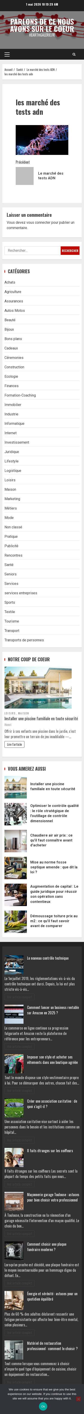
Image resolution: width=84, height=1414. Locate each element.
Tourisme (11, 621)
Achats (9, 282)
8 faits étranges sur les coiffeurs (50, 1150)
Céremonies (14, 358)
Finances (11, 386)
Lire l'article (14, 744)
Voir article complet (19, 997)
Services (11, 583)
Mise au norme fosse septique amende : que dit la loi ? (15, 868)
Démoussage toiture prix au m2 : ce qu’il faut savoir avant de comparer (15, 922)
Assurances (13, 301)
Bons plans (13, 339)
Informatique (14, 423)
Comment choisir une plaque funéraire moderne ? (46, 1246)
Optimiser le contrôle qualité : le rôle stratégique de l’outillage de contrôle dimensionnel (15, 814)
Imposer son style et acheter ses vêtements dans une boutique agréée (52, 1059)
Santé (8, 565)
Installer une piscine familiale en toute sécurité (41, 718)
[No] (78, 1399)
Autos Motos (14, 310)
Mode (9, 518)
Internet (10, 433)
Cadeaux (11, 348)
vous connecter (38, 222)
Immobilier (12, 405)
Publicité (11, 546)
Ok (43, 1406)
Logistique (12, 470)
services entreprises (20, 593)
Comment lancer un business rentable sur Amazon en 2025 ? (53, 1010)
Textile (9, 612)
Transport (11, 631)
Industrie (11, 414)
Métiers (10, 508)
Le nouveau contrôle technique (48, 958)
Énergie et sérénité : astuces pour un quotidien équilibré (52, 1296)
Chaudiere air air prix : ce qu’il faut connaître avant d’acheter (15, 841)
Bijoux (9, 329)
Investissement (16, 442)
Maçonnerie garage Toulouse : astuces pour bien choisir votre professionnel (53, 1197)
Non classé (13, 527)
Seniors (10, 574)
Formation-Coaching (20, 395)
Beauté (9, 320)
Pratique (11, 536)
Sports (9, 602)
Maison (10, 489)
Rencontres (13, 555)
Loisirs (9, 480)
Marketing (12, 499)
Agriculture (12, 292)
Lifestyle (11, 461)
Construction (14, 367)
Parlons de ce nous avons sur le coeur (42, 25)
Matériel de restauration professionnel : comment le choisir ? (52, 1345)
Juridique (11, 452)
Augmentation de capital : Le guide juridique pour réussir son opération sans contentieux (15, 895)
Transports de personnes (24, 640)
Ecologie (11, 376)
